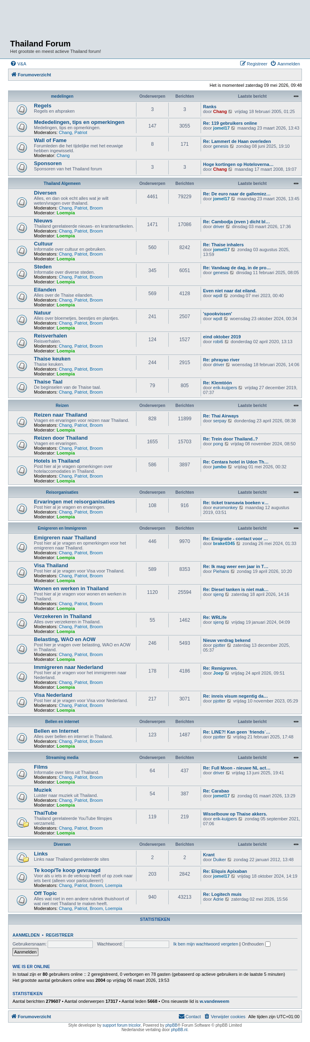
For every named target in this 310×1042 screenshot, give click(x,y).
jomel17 (221, 128)
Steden (43, 267)
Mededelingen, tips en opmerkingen (79, 122)
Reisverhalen (50, 336)
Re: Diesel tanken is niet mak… (236, 589)
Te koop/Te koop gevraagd (67, 870)
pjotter (219, 645)
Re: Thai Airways (221, 415)
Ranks (209, 106)
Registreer (59, 935)
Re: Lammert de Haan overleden (237, 141)
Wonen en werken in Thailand (71, 588)
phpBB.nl (179, 1029)
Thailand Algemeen (62, 183)
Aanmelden (26, 935)
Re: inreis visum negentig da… (235, 696)
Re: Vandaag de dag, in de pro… (237, 267)
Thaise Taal (48, 382)
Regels (42, 106)
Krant (209, 854)
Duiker (219, 859)
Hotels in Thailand (57, 461)
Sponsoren (48, 163)
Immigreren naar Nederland (68, 667)
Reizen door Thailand (61, 438)
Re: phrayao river (221, 359)
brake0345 (224, 543)
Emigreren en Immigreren (62, 528)
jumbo (219, 466)
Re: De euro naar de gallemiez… (237, 193)
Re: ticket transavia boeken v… (236, 502)
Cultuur (43, 244)
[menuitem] (18, 64)
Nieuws (43, 221)
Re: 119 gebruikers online (230, 123)
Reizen (62, 405)
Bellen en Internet (56, 731)
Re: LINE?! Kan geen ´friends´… (236, 732)
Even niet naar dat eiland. (230, 290)
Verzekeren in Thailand (63, 616)
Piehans (221, 571)
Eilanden (45, 290)
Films (41, 767)
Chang (220, 111)
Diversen (45, 193)
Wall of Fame (50, 140)
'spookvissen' (217, 313)
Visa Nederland (53, 695)
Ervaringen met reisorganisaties (74, 502)
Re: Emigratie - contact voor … (235, 538)
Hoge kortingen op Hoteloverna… (238, 164)
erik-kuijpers (225, 387)
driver (218, 226)
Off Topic (45, 893)
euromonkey (225, 507)
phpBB (171, 1025)
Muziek (43, 790)
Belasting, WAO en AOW (65, 639)
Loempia (66, 212)
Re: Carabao (216, 790)
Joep (218, 673)
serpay (219, 420)
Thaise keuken (52, 359)
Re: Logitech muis (222, 894)
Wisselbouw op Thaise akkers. (235, 813)
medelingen (62, 96)
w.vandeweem (215, 1001)
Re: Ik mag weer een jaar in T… (235, 566)
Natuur (42, 313)
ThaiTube (45, 813)
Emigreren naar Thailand (65, 538)
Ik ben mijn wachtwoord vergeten (205, 943)
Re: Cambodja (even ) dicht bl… (236, 221)
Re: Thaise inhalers (223, 244)
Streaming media (62, 757)
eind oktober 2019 (222, 336)
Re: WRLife (215, 617)
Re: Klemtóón (217, 382)
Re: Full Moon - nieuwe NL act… (236, 767)
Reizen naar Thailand (60, 415)
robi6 (218, 341)
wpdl (217, 295)
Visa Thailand (51, 565)
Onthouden (256, 943)
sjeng (218, 594)
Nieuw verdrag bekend (226, 640)
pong (218, 443)
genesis (220, 146)
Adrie (218, 899)
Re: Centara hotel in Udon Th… (236, 461)
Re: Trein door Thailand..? (230, 438)
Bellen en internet (62, 721)
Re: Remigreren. (220, 668)
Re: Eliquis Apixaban (225, 871)
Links (41, 854)
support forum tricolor (121, 1025)
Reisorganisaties (62, 492)
